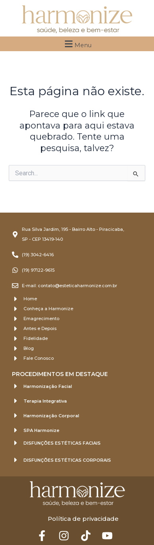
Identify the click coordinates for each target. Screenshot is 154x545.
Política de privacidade (83, 518)
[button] (77, 43)
